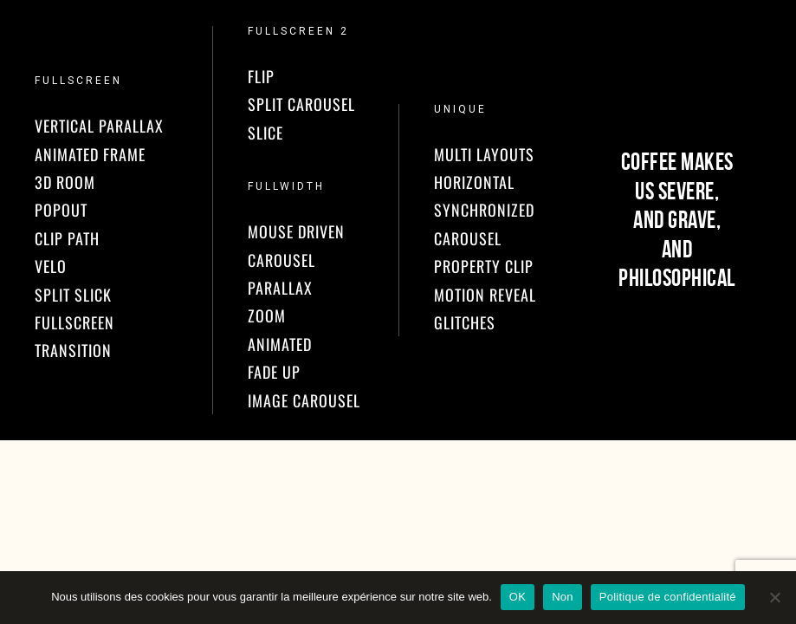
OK (517, 596)
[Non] (774, 597)
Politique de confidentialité (667, 596)
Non (562, 596)
